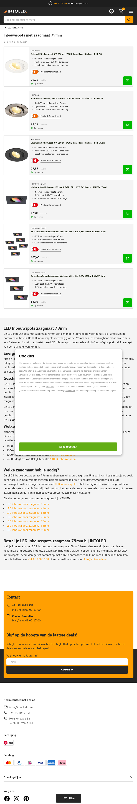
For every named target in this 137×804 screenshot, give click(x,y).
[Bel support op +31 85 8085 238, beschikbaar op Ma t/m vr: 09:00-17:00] (23, 607)
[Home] (15, 11)
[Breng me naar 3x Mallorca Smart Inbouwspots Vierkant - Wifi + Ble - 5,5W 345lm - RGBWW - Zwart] (16, 288)
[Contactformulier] (23, 618)
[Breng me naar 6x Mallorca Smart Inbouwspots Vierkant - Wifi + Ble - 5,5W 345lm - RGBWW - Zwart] (16, 244)
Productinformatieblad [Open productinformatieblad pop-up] (50, 71)
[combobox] (68, 19)
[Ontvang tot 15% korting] (67, 670)
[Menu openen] (130, 11)
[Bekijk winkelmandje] (121, 11)
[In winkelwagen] (127, 80)
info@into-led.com (21, 707)
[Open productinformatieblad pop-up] (35, 72)
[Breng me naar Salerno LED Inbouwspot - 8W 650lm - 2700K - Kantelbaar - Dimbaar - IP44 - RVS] (16, 111)
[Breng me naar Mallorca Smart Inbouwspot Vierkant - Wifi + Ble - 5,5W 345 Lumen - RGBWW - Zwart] (16, 200)
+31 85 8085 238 (38, 559)
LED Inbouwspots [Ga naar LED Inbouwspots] (15, 27)
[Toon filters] (68, 798)
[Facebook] (7, 798)
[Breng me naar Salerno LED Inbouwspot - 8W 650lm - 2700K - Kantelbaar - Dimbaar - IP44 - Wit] (16, 66)
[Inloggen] (111, 11)
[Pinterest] (26, 798)
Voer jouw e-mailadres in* (22, 655)
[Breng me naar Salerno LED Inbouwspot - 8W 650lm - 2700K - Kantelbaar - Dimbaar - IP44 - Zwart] (16, 155)
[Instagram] (16, 798)
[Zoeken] (129, 19)
